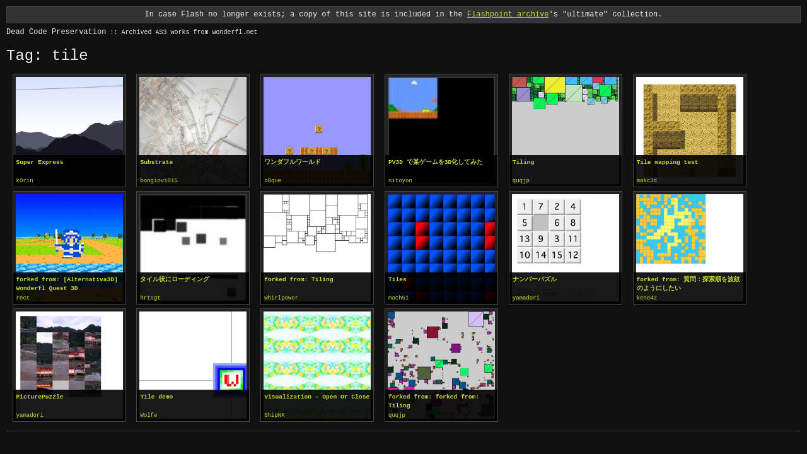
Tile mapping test (668, 162)
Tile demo (156, 396)
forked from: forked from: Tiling (433, 400)
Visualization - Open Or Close (316, 396)
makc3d (647, 181)
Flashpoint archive (508, 14)
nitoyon (400, 181)
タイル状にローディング (174, 279)
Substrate (156, 162)
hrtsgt (150, 297)
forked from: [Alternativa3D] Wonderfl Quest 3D (67, 283)
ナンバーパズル (535, 279)
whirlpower (281, 297)
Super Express (40, 162)
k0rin (24, 181)
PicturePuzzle (40, 396)
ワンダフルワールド (292, 162)
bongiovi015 (158, 181)
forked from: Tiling (298, 279)
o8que (272, 181)
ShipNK (274, 414)
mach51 (398, 297)
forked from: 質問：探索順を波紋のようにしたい (689, 283)
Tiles (397, 279)
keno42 (647, 297)
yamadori (526, 297)
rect (23, 297)
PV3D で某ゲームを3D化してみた (435, 162)
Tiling (524, 162)
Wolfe (148, 414)
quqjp (521, 181)
